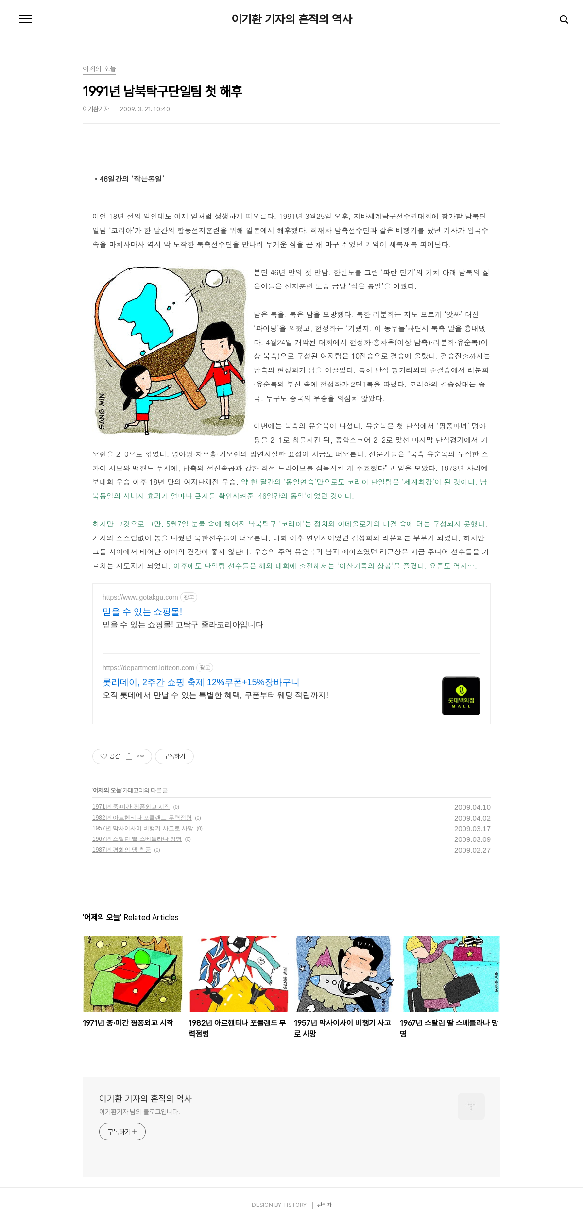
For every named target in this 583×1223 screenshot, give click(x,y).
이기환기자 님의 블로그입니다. (139, 1112)
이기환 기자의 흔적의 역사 (291, 19)
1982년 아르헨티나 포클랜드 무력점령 (142, 817)
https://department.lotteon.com (148, 667)
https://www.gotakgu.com (140, 597)
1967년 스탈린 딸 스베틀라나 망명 (137, 839)
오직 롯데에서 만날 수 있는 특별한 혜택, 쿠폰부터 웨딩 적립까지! (215, 695)
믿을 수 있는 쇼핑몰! (142, 612)
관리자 (324, 1205)
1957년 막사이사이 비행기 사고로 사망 (142, 828)
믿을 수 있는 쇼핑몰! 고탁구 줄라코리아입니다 (183, 624)
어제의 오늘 (106, 790)
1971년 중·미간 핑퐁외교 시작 (131, 807)
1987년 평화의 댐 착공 (121, 849)
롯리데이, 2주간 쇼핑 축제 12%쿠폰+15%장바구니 (201, 682)
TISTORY (295, 1205)
